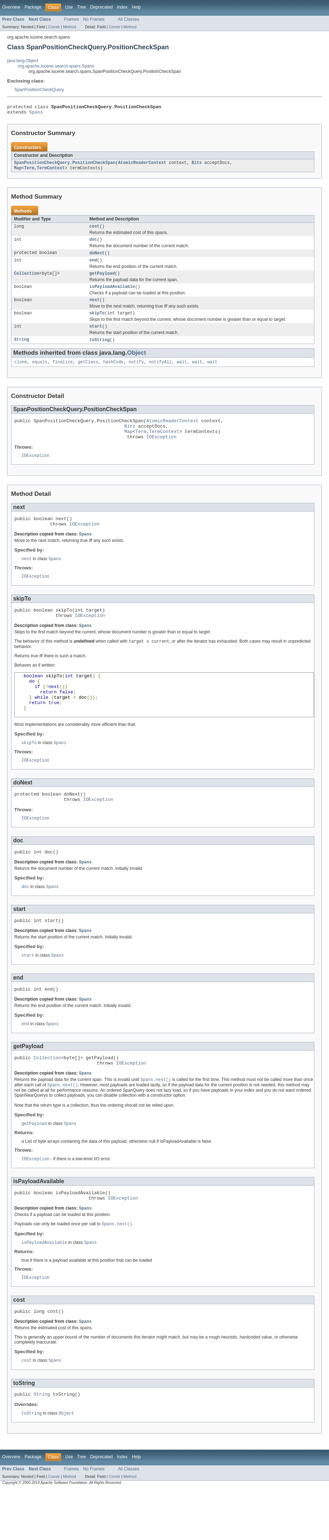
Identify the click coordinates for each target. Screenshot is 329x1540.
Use (69, 7)
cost (94, 230)
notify (136, 372)
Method (69, 27)
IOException (161, 451)
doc (93, 244)
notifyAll (160, 372)
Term (29, 171)
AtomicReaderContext (142, 165)
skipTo (97, 321)
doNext (97, 258)
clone (20, 372)
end (93, 266)
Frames (71, 19)
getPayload (102, 280)
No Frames (94, 19)
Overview (11, 7)
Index (122, 7)
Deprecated (101, 7)
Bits (196, 165)
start (95, 335)
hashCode (113, 372)
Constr (54, 27)
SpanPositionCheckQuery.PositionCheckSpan (64, 165)
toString (99, 349)
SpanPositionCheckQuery (39, 89)
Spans (36, 114)
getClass (88, 372)
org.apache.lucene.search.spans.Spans (56, 66)
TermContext (51, 171)
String (21, 349)
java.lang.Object (22, 60)
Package (33, 7)
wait (182, 372)
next (94, 307)
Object (136, 362)
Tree (81, 7)
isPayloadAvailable (112, 293)
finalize (63, 372)
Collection (26, 280)
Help (136, 7)
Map (17, 171)
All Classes (128, 19)
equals (40, 372)
